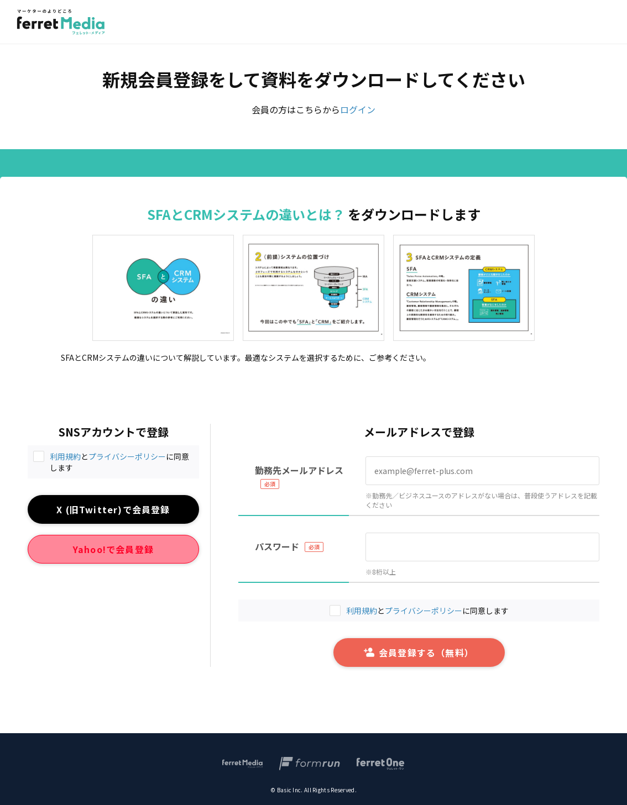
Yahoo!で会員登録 (113, 549)
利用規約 (65, 456)
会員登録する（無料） (419, 652)
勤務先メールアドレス (299, 470)
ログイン (357, 109)
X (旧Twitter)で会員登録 (113, 509)
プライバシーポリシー (127, 456)
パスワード (277, 546)
